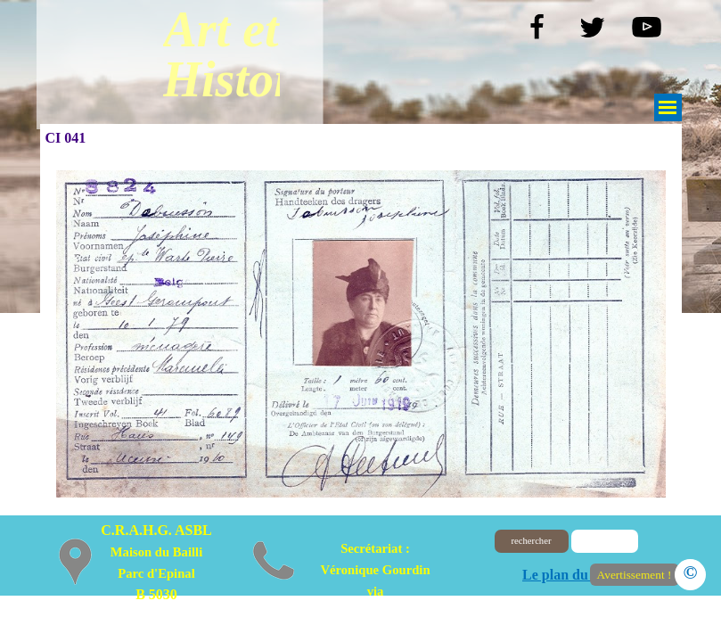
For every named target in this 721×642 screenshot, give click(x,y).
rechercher (532, 541)
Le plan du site (567, 574)
